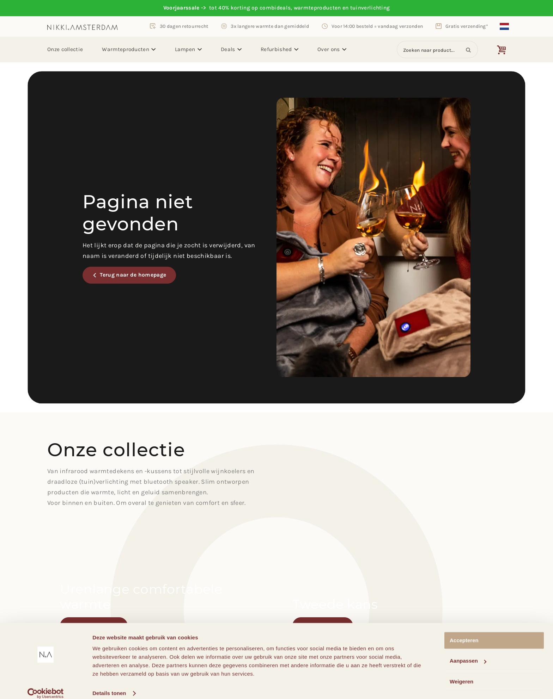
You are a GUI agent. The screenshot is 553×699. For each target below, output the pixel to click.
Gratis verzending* (466, 26)
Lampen (188, 49)
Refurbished (279, 49)
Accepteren (464, 632)
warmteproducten (317, 8)
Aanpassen (468, 653)
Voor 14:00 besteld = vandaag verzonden (377, 26)
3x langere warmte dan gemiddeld (270, 26)
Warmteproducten (129, 49)
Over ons (331, 49)
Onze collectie (65, 49)
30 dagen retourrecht (184, 26)
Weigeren (461, 673)
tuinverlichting (370, 8)
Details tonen (109, 685)
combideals (275, 8)
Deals (231, 49)
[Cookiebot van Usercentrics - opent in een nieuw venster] (46, 685)
